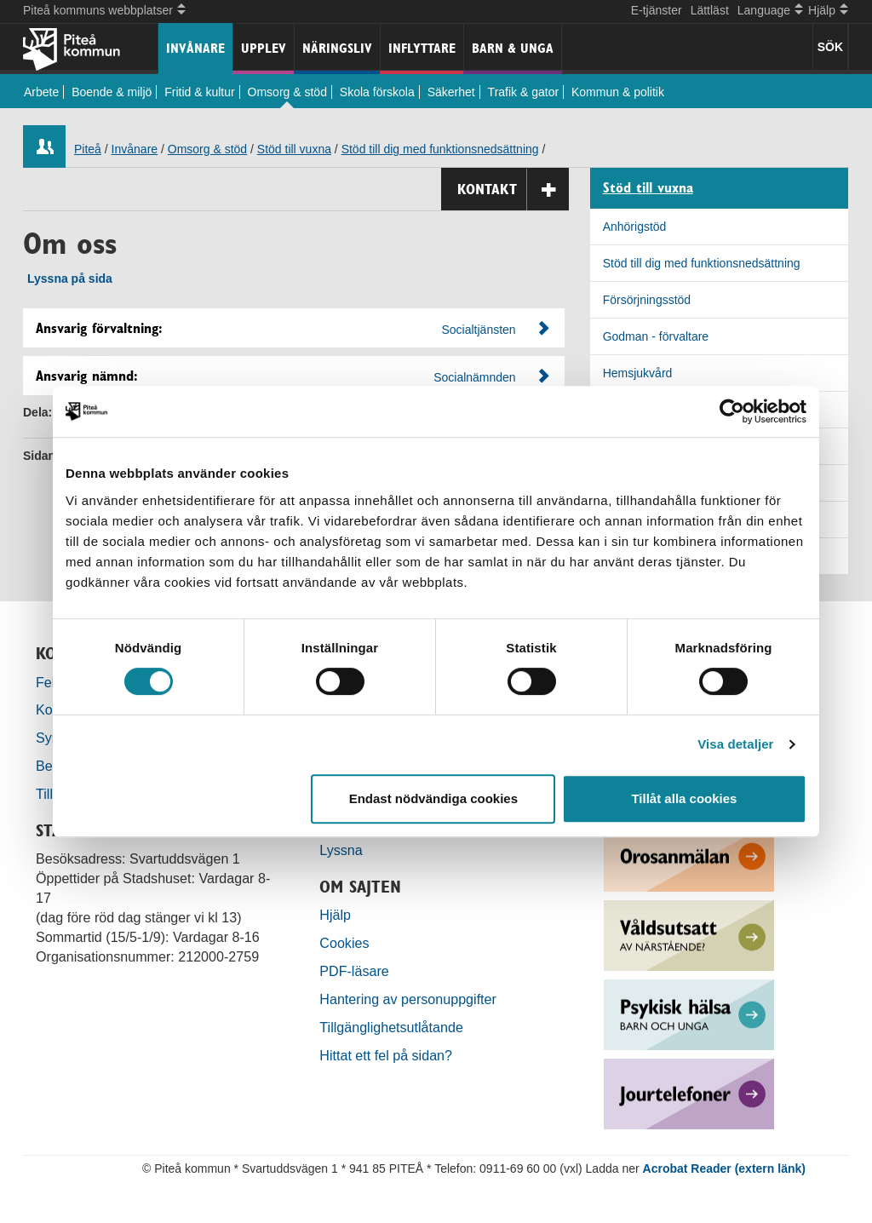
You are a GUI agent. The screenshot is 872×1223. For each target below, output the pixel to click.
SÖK (830, 47)
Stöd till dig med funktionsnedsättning (440, 149)
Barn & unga (513, 48)
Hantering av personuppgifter (407, 999)
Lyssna (340, 850)
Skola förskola (377, 92)
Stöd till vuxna (294, 149)
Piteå (87, 149)
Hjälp (335, 914)
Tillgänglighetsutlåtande (391, 1027)
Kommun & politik (617, 92)
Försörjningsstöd (647, 300)
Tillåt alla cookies (684, 798)
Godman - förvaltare (656, 336)
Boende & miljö (112, 92)
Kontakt (513, 189)
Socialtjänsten (478, 329)
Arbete (41, 92)
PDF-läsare (353, 971)
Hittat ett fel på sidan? (385, 1055)
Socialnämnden (474, 377)
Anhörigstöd (635, 226)
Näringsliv (337, 48)
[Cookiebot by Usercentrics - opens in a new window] (731, 411)
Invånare (195, 48)
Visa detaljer (735, 744)
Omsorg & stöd (287, 92)
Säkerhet (451, 92)
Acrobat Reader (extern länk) (724, 1168)
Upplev (263, 48)
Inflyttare (422, 48)
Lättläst (710, 10)
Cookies (344, 942)
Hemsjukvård (638, 373)
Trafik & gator (523, 92)
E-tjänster (656, 10)
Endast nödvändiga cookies (433, 798)
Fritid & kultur (199, 92)
